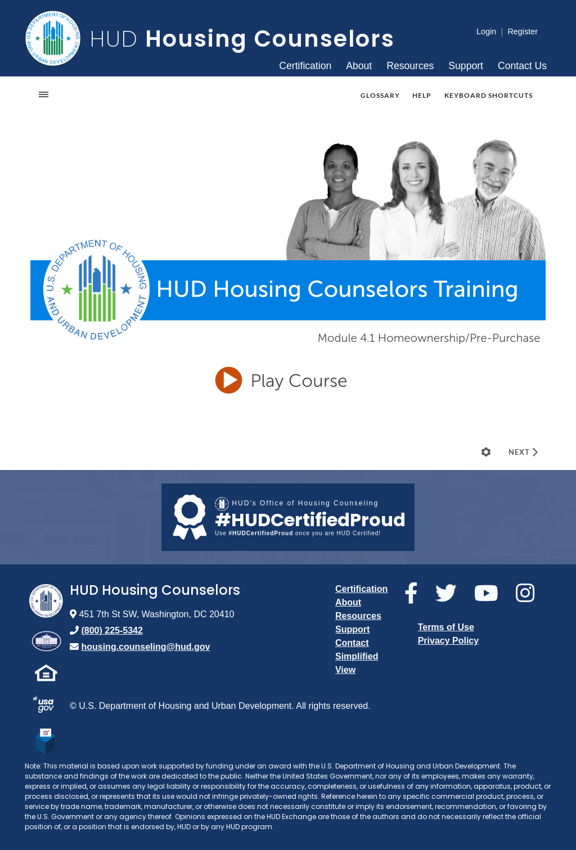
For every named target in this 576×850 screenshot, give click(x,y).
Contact (352, 643)
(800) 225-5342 (111, 630)
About (359, 65)
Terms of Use (446, 627)
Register (522, 31)
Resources (410, 65)
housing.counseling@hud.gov (145, 647)
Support (465, 65)
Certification (305, 65)
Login (486, 31)
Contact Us (522, 65)
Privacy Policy (448, 640)
